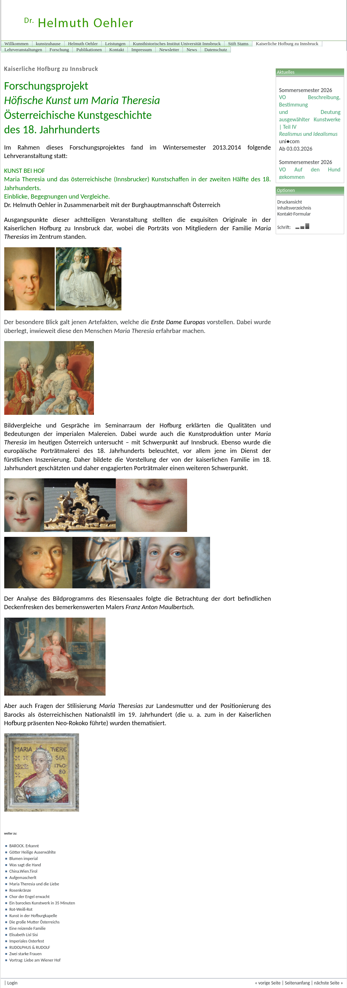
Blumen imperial (24, 858)
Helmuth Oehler (83, 43)
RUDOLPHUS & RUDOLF (30, 947)
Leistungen (115, 43)
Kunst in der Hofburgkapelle (33, 915)
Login (12, 983)
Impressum (141, 49)
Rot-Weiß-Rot (21, 909)
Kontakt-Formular (294, 214)
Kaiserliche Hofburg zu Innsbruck (287, 43)
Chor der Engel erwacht (30, 896)
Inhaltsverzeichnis (294, 208)
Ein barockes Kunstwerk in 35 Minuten (42, 903)
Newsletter (169, 49)
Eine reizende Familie (28, 928)
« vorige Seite (268, 983)
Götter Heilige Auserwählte (33, 852)
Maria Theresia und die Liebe (34, 883)
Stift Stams (238, 43)
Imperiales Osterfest (27, 941)
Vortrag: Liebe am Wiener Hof (35, 960)
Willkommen (17, 43)
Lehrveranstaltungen (23, 49)
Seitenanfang (297, 983)
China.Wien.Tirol (23, 871)
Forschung (59, 49)
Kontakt (116, 49)
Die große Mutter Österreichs (35, 922)
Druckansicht (289, 202)
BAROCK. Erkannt (24, 845)
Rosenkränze (20, 890)
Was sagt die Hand (25, 864)
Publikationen (89, 49)
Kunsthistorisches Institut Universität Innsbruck (177, 43)
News (191, 49)
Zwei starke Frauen (26, 953)
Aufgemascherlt (23, 877)
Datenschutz (215, 49)
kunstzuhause (48, 43)
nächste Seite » (328, 983)
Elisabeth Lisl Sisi (24, 934)
